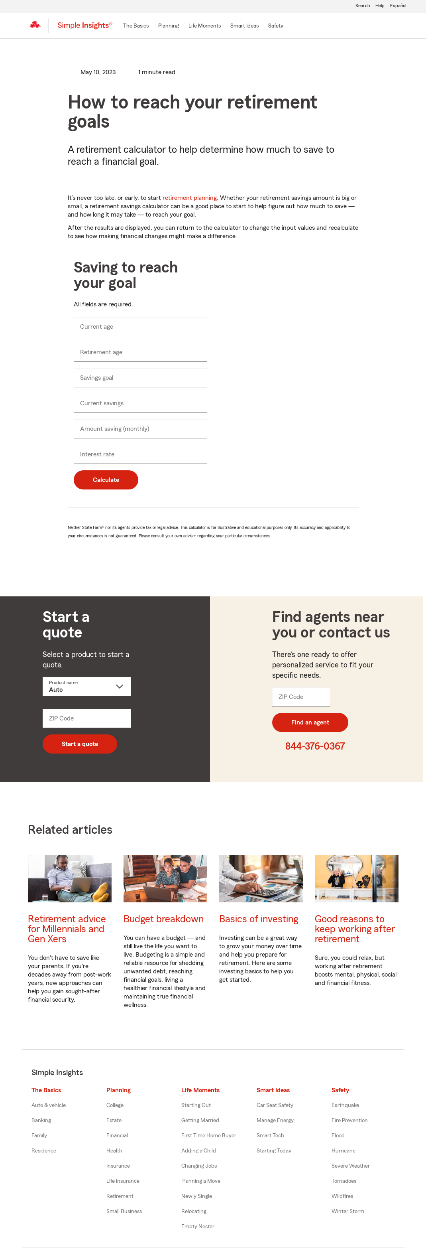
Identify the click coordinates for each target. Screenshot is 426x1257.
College (115, 1105)
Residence (43, 1151)
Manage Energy (275, 1120)
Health (114, 1151)
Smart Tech (270, 1136)
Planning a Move (200, 1181)
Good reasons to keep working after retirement (355, 929)
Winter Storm (348, 1211)
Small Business (124, 1211)
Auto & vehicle (48, 1105)
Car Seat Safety (275, 1105)
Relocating (193, 1211)
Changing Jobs (199, 1166)
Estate (114, 1120)
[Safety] (275, 26)
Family (39, 1136)
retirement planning (190, 198)
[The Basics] (135, 26)
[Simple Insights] (85, 28)
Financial (117, 1136)
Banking (41, 1120)
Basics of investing (258, 919)
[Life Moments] (205, 26)
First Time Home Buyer (208, 1136)
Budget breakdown (164, 919)
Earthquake (345, 1105)
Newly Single (196, 1196)
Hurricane (343, 1151)
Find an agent (310, 722)
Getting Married (200, 1120)
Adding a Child (198, 1151)
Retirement (119, 1196)
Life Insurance (122, 1181)
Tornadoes (344, 1181)
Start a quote (80, 744)
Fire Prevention (350, 1120)
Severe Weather (351, 1166)
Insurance (118, 1166)
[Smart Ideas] (244, 26)
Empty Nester (197, 1226)
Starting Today (274, 1151)
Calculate (106, 480)
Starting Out (196, 1105)
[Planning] (168, 26)
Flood (338, 1136)
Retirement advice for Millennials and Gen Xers (67, 929)
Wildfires (342, 1196)
